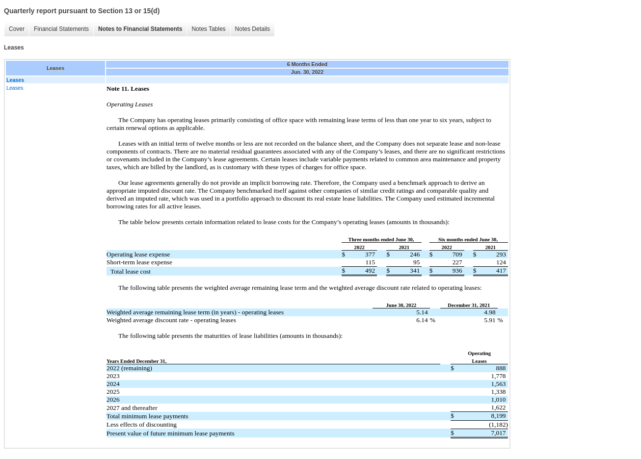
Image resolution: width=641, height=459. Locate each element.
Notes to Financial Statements (140, 29)
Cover (17, 29)
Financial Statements (61, 29)
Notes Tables (208, 29)
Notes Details (252, 29)
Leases (14, 88)
